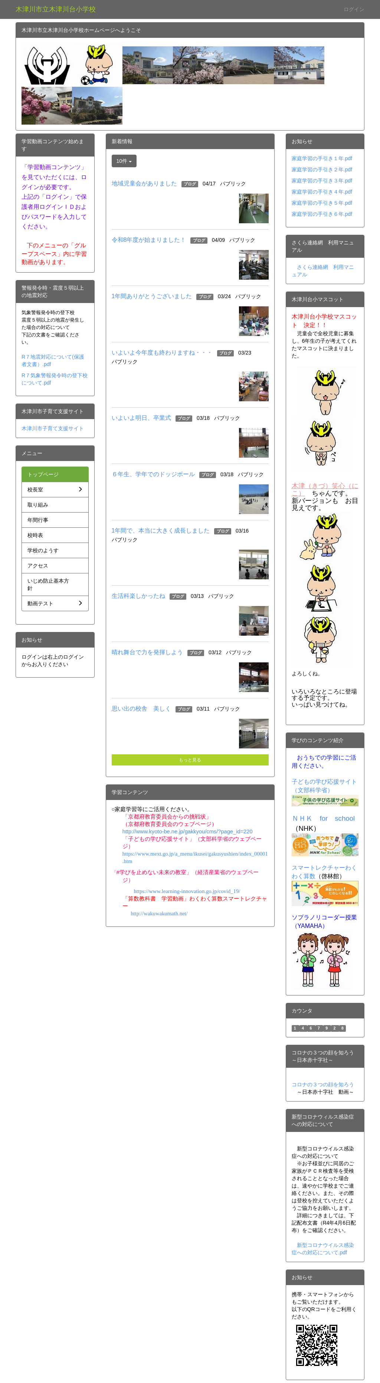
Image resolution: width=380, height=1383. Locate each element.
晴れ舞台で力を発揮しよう (147, 652)
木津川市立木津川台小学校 (56, 9)
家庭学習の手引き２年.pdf (322, 169)
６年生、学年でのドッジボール (153, 474)
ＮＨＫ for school (323, 818)
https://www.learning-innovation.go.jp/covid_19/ (187, 891)
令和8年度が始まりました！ (149, 240)
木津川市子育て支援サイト (53, 428)
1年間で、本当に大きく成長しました (161, 530)
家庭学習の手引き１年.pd (321, 158)
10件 (124, 161)
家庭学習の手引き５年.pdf (322, 203)
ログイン (354, 9)
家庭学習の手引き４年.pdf (322, 192)
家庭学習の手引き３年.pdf (322, 181)
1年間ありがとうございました (152, 296)
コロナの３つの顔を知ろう (323, 1084)
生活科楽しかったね (138, 596)
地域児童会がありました (144, 183)
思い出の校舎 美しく (141, 708)
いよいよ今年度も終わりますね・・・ (162, 352)
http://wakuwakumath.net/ (159, 913)
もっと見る (190, 760)
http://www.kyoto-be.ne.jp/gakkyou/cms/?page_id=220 (187, 831)
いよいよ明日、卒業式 (141, 418)
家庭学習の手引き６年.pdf (322, 214)
